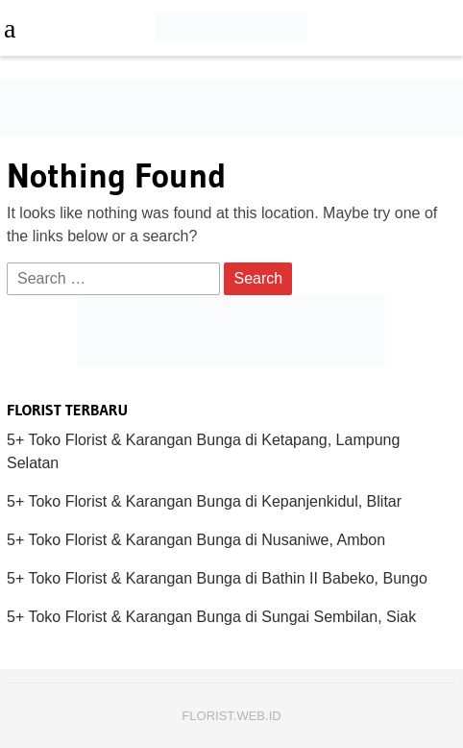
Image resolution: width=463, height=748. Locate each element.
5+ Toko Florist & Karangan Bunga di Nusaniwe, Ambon (196, 540)
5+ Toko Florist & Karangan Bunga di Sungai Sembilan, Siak (211, 617)
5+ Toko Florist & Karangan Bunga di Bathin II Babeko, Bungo (217, 578)
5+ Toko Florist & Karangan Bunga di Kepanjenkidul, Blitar (204, 501)
